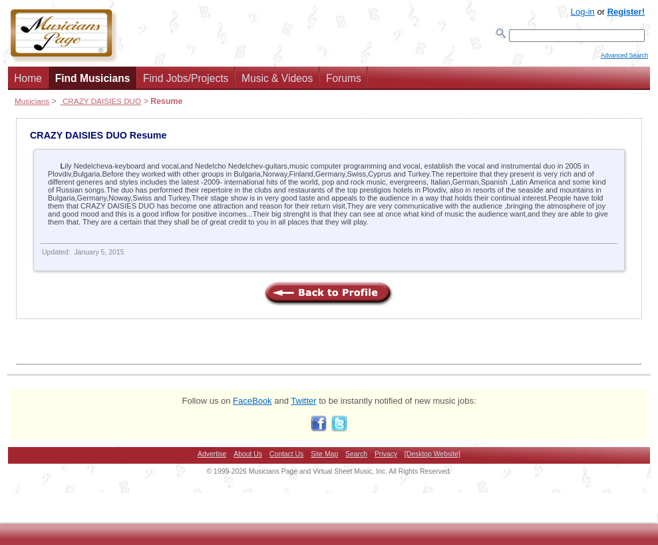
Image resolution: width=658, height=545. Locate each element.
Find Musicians (92, 82)
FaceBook (252, 405)
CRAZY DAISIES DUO (101, 105)
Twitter (303, 405)
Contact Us (286, 458)
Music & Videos (277, 82)
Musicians (32, 105)
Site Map (324, 458)
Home (28, 82)
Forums (343, 82)
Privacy (386, 458)
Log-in (583, 12)
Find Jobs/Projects (185, 82)
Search (356, 458)
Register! (626, 12)
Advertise (212, 458)
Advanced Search (624, 60)
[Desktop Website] (432, 458)
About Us (248, 458)
